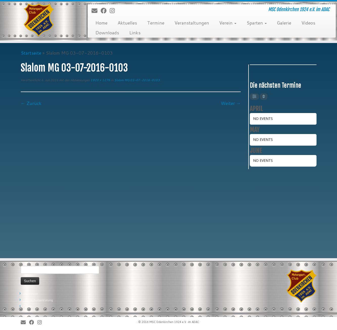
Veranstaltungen (191, 22)
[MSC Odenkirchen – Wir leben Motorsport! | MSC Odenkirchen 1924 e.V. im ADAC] (39, 20)
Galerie (284, 22)
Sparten (256, 22)
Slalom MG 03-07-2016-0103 (137, 80)
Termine (155, 22)
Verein (227, 22)
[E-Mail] (96, 11)
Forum (27, 306)
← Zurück (31, 103)
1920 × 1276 (100, 80)
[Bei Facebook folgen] (105, 11)
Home (101, 22)
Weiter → (231, 103)
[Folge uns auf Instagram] (114, 11)
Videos (308, 22)
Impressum (30, 294)
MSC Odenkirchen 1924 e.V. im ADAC (174, 322)
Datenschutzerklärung (38, 300)
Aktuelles (127, 22)
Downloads (107, 32)
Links (135, 32)
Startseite (31, 53)
